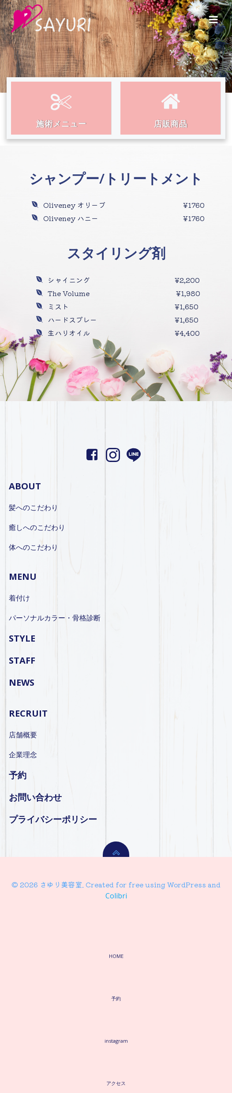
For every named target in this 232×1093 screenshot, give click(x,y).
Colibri (116, 896)
